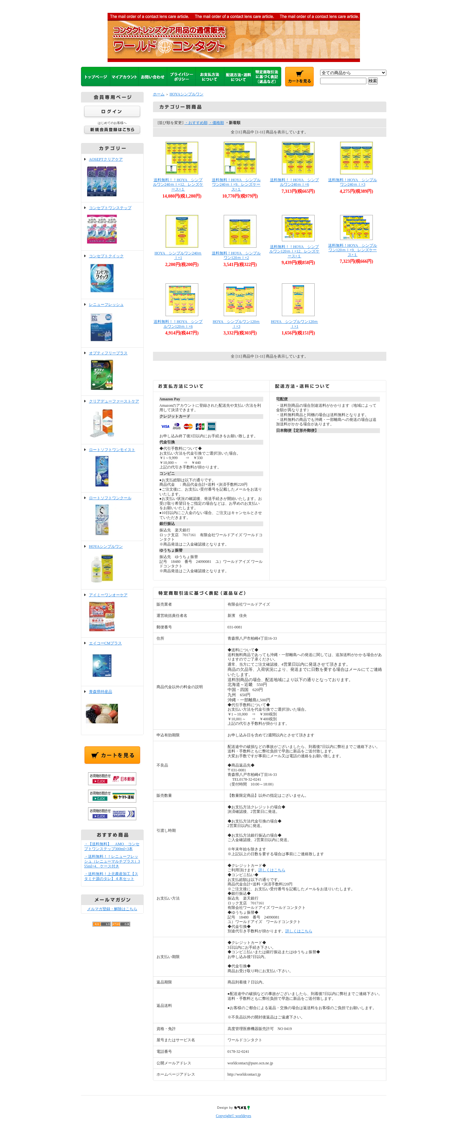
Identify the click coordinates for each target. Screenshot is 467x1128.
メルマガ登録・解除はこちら (112, 909)
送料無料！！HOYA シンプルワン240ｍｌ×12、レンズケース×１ (178, 184)
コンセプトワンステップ (112, 226)
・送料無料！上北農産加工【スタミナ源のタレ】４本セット (111, 876)
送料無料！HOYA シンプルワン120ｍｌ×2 (236, 255)
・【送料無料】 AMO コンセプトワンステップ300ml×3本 (111, 846)
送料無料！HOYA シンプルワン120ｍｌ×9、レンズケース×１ (352, 250)
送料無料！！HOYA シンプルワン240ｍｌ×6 (294, 182)
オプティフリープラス (112, 372)
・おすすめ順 (196, 122)
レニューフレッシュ (112, 323)
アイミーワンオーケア (112, 614)
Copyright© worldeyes (233, 1116)
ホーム (159, 94)
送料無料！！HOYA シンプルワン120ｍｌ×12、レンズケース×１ (294, 251)
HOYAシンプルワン (112, 565)
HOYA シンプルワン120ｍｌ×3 (236, 324)
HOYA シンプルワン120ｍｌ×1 (294, 324)
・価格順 (216, 122)
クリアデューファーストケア (112, 420)
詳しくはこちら (271, 870)
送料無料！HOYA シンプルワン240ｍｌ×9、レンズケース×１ (236, 184)
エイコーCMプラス (112, 662)
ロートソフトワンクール (112, 516)
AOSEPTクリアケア (112, 178)
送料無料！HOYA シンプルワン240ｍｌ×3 (352, 182)
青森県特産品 (112, 710)
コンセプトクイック (112, 275)
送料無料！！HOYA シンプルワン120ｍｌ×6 (178, 324)
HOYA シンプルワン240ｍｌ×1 (178, 255)
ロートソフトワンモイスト (112, 468)
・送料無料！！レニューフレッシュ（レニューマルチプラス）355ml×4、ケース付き (112, 861)
